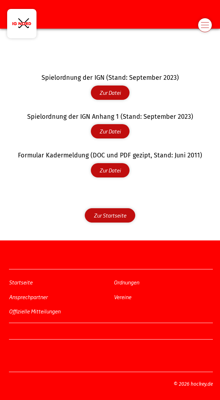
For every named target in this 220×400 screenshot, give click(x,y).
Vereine (122, 296)
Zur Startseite (110, 215)
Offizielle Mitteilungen (34, 311)
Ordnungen (126, 282)
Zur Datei (110, 92)
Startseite (21, 282)
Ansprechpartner (28, 296)
